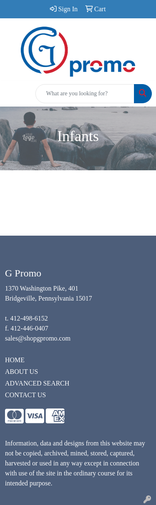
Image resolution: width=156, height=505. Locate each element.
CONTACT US (25, 394)
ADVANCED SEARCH (37, 383)
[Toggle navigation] (13, 94)
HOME (15, 359)
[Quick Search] (84, 93)
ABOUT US (21, 371)
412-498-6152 (29, 318)
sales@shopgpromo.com (37, 338)
